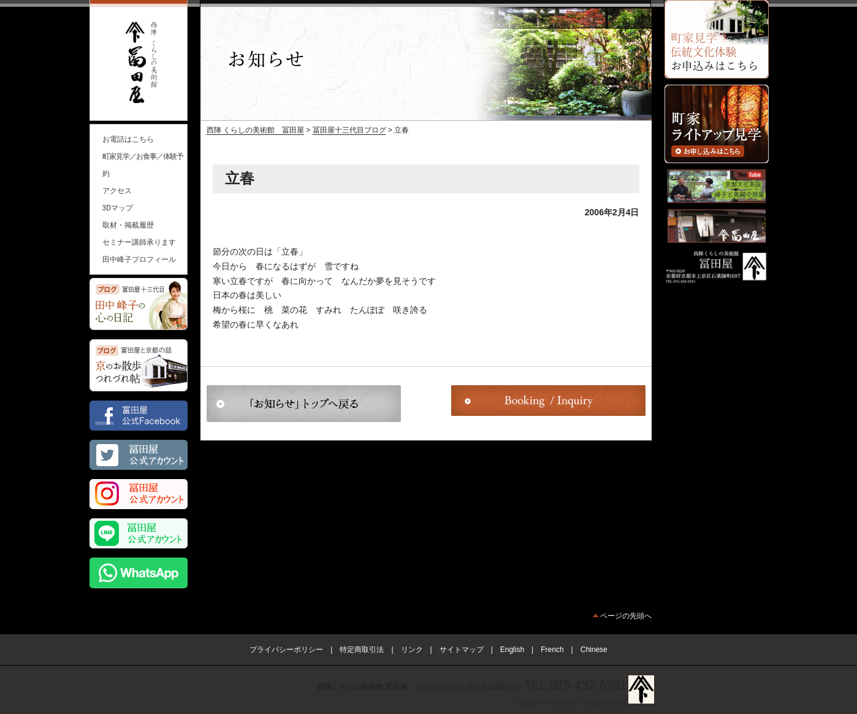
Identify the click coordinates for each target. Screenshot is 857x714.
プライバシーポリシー (286, 649)
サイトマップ (462, 649)
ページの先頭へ (626, 616)
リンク (412, 649)
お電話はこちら (128, 139)
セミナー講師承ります (139, 242)
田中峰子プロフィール (139, 259)
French (552, 649)
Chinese (594, 649)
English (512, 649)
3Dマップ (118, 208)
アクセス (117, 190)
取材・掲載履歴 (128, 225)
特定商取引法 (362, 649)
